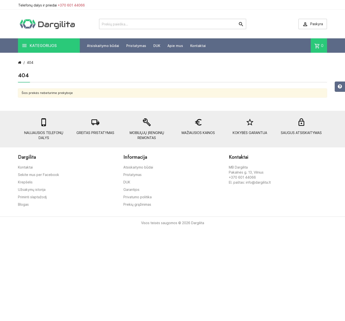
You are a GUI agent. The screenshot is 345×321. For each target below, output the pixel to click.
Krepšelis (25, 182)
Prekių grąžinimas (137, 204)
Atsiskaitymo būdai (103, 46)
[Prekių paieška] (172, 24)
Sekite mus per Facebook (38, 175)
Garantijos (131, 189)
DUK (156, 46)
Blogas (23, 204)
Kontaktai (198, 46)
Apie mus (175, 46)
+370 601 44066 (71, 5)
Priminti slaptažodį (32, 197)
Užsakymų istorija (32, 189)
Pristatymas (136, 46)
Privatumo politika (137, 197)
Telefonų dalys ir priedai (51, 5)
